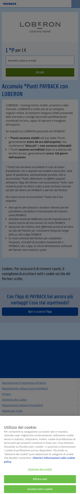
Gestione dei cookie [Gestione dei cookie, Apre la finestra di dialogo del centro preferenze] (40, 470)
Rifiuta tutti (40, 480)
